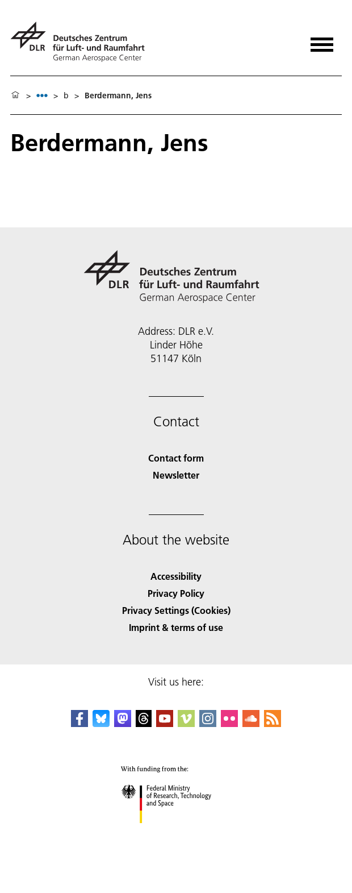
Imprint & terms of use (176, 627)
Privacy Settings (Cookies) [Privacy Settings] (176, 610)
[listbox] (42, 95)
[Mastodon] (122, 723)
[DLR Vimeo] (186, 723)
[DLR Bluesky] (101, 723)
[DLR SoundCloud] (250, 723)
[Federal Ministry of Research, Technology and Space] (176, 833)
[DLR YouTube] (164, 723)
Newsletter (176, 475)
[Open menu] (322, 41)
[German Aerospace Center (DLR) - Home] (82, 42)
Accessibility (176, 576)
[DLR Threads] (144, 723)
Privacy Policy (176, 593)
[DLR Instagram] (207, 723)
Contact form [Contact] (176, 458)
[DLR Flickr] (229, 723)
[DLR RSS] (272, 723)
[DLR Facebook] (79, 723)
